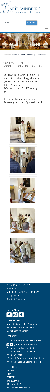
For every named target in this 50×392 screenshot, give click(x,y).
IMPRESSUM (12, 381)
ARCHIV (10, 371)
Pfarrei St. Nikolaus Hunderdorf (21, 348)
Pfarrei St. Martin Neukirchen (20, 352)
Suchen (31, 23)
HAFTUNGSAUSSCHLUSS (18, 388)
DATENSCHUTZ (13, 384)
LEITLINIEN (11, 367)
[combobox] (15, 22)
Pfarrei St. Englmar (15, 355)
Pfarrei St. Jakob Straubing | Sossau (23, 362)
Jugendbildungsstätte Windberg (21, 324)
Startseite (7, 55)
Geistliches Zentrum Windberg (21, 328)
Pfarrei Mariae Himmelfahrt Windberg (24, 341)
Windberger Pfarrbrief (27, 345)
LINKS (9, 374)
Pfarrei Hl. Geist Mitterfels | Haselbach (25, 359)
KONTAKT (11, 378)
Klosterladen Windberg (17, 331)
